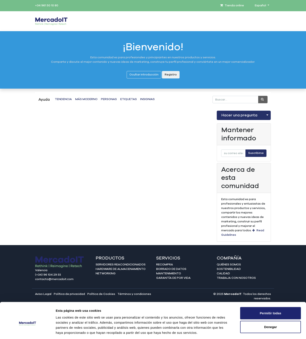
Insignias (147, 99)
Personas (109, 99)
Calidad (223, 273)
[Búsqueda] (263, 99)
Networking (106, 273)
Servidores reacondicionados (121, 264)
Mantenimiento (168, 273)
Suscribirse (256, 153)
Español (261, 5)
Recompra (164, 264)
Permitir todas (270, 294)
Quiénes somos (229, 264)
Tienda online (232, 5)
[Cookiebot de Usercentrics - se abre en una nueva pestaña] (27, 331)
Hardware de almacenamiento (121, 269)
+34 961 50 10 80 (46, 5)
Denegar (270, 308)
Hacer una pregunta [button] (239, 115)
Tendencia (63, 99)
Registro (171, 74)
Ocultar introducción (144, 74)
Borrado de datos (171, 269)
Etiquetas (128, 99)
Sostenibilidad (229, 269)
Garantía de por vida (173, 277)
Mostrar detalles (230, 330)
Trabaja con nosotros (236, 277)
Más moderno (86, 99)
